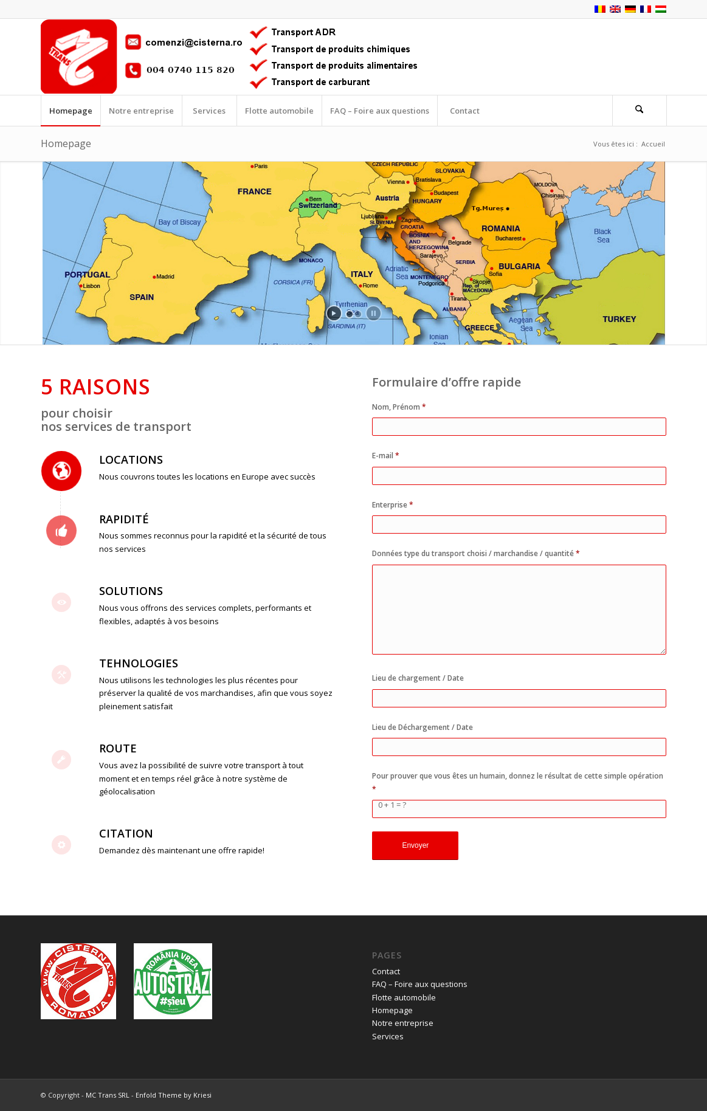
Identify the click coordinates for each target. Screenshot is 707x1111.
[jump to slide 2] (358, 314)
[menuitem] (70, 110)
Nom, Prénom (399, 407)
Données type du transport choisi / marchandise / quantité (476, 553)
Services (388, 1036)
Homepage (66, 143)
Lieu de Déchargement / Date (422, 727)
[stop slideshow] (373, 313)
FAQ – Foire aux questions (419, 984)
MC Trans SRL (107, 1094)
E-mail (385, 455)
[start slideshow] (334, 313)
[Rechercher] (639, 110)
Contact (386, 971)
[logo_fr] (238, 57)
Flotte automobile (404, 997)
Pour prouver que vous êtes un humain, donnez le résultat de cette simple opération (517, 782)
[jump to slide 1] (349, 314)
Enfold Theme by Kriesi (174, 1094)
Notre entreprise (402, 1022)
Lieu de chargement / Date (418, 678)
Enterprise (392, 505)
